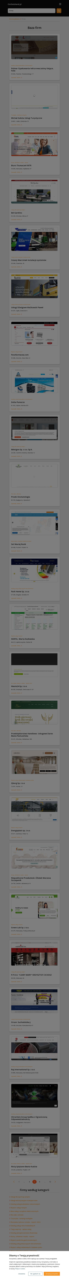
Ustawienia (21, 1274)
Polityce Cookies (20, 1269)
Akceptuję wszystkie (52, 1274)
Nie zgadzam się (35, 1274)
